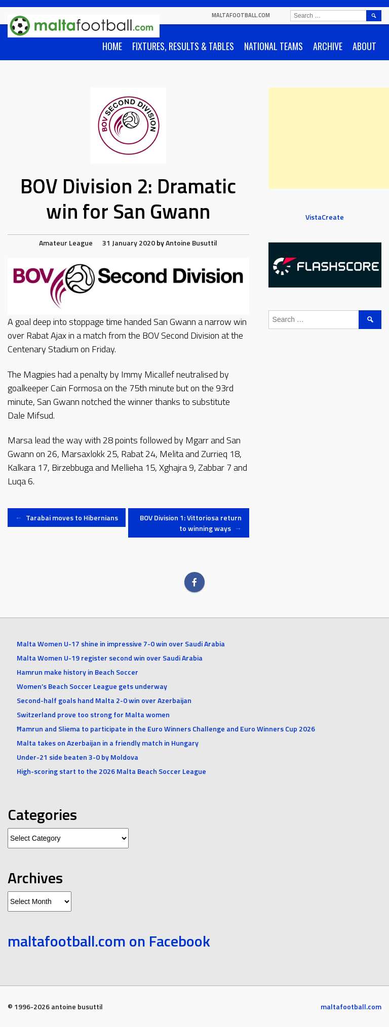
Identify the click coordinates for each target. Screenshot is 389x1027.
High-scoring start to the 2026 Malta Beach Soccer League (112, 771)
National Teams (273, 46)
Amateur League (66, 242)
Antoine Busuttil (191, 242)
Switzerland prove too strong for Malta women (93, 714)
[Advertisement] (328, 138)
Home (112, 46)
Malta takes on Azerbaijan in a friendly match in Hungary (108, 742)
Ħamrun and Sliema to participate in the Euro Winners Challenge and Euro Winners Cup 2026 (166, 728)
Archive (327, 46)
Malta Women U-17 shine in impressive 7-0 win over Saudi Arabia (121, 643)
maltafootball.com (241, 15)
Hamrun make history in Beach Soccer (77, 672)
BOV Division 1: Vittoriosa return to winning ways (191, 522)
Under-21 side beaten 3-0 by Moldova (77, 757)
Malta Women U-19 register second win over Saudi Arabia (110, 657)
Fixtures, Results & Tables (183, 46)
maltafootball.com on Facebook (109, 941)
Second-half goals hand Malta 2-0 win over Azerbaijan (104, 700)
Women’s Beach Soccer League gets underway (92, 686)
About (364, 46)
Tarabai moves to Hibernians (66, 517)
